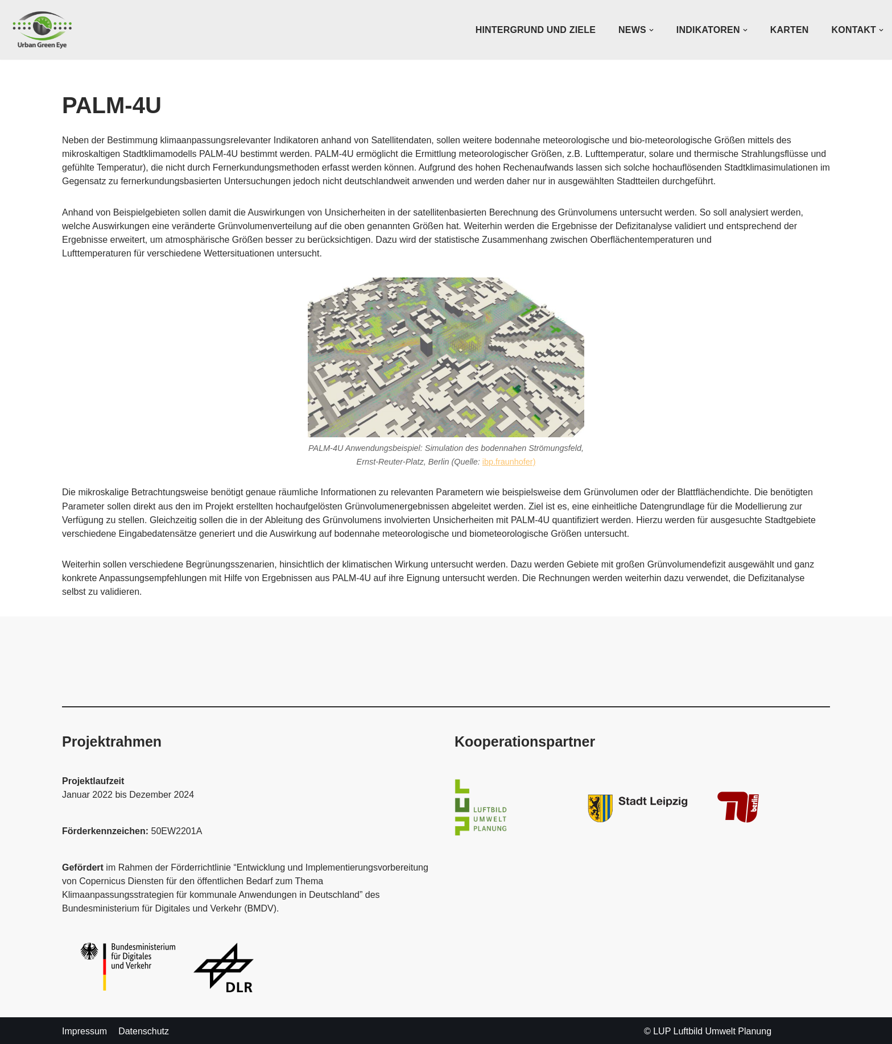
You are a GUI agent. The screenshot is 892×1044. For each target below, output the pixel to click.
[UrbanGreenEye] (43, 29)
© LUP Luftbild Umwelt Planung (707, 1029)
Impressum (84, 1029)
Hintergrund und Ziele (536, 30)
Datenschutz (143, 1029)
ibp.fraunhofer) (509, 461)
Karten (789, 30)
